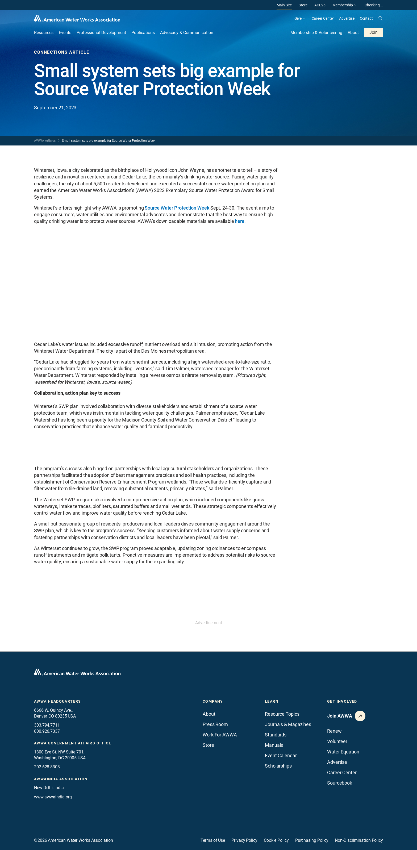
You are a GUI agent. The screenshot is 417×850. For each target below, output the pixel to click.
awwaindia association (60, 779)
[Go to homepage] (77, 672)
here (239, 221)
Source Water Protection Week (177, 208)
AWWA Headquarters (57, 701)
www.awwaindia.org (53, 796)
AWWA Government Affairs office (72, 743)
